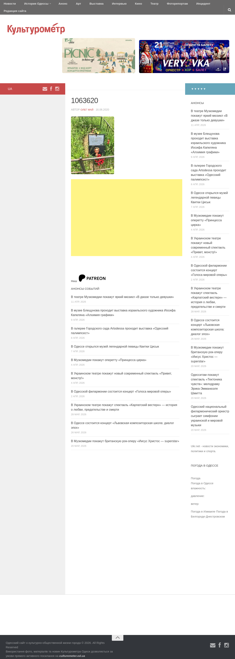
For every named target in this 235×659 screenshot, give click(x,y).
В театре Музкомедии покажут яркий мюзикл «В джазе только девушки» (122, 292)
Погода (195, 473)
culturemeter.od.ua (72, 650)
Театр (131, 4)
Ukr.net (195, 441)
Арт (68, 4)
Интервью (102, 4)
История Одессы (32, 4)
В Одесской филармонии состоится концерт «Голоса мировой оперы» (121, 386)
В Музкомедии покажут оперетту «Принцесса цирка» (108, 355)
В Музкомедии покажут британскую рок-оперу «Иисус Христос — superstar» (125, 436)
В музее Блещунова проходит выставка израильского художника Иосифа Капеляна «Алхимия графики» (208, 138)
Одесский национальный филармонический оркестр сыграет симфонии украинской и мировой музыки (210, 411)
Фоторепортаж (151, 4)
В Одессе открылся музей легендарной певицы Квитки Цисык (115, 341)
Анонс (56, 4)
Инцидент (174, 4)
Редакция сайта (197, 4)
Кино (118, 4)
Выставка (83, 4)
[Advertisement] (126, 212)
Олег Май (87, 104)
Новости (9, 4)
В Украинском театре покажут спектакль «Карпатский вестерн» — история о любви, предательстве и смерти (209, 293)
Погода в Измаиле (203, 506)
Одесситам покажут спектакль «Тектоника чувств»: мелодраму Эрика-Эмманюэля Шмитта (206, 379)
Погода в (202, 478)
